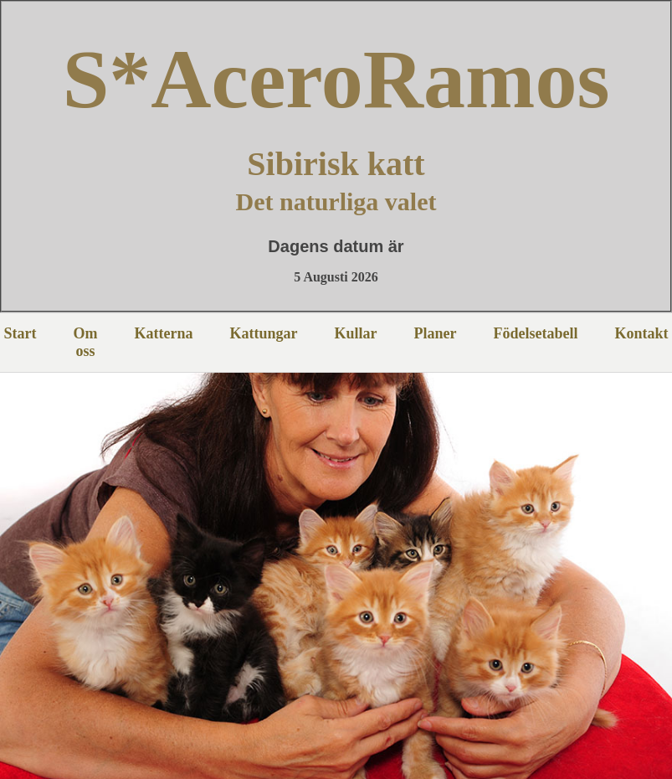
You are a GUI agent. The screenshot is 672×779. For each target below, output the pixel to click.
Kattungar (263, 333)
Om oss (86, 342)
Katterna (164, 333)
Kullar (355, 333)
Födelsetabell (536, 333)
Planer (435, 333)
